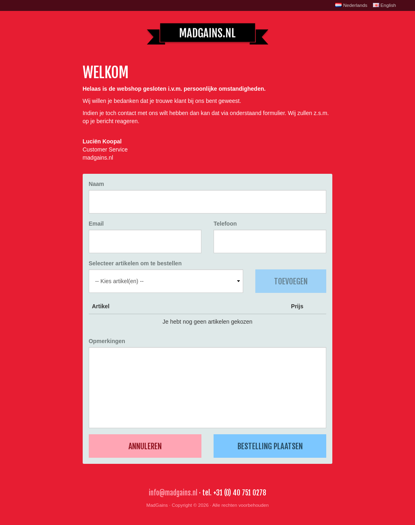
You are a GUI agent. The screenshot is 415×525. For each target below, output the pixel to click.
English (384, 5)
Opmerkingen (107, 341)
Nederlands (351, 5)
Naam (96, 184)
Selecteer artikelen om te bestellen (135, 263)
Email (96, 223)
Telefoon (225, 223)
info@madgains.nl (173, 493)
